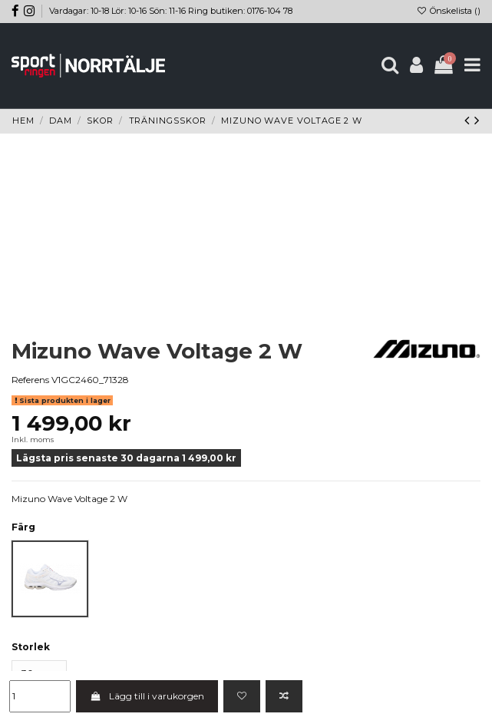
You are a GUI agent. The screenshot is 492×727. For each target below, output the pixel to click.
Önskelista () (448, 10)
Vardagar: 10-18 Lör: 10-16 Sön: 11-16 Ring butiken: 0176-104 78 (170, 10)
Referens (30, 379)
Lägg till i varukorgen (146, 696)
